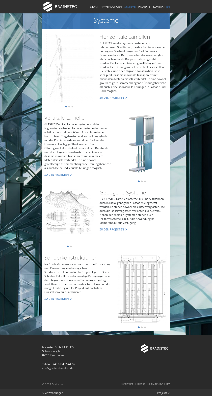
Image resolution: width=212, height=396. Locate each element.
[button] (66, 106)
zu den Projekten (112, 97)
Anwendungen (111, 6)
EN (168, 6)
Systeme (130, 6)
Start (94, 6)
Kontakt (159, 6)
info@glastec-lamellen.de (57, 368)
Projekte (144, 6)
